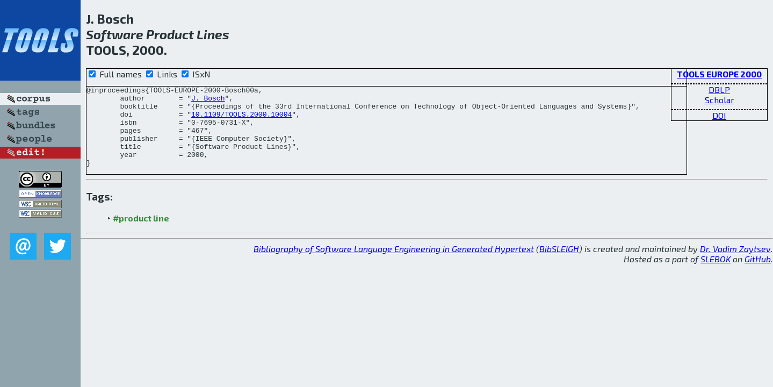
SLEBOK (715, 275)
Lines (213, 34)
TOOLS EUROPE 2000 (719, 74)
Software (114, 34)
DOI (719, 115)
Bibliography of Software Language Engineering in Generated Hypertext (394, 265)
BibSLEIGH (559, 265)
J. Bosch (208, 101)
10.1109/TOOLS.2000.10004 (241, 120)
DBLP (719, 89)
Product (170, 34)
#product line (141, 234)
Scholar (719, 100)
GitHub (758, 275)
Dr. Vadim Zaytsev (735, 265)
